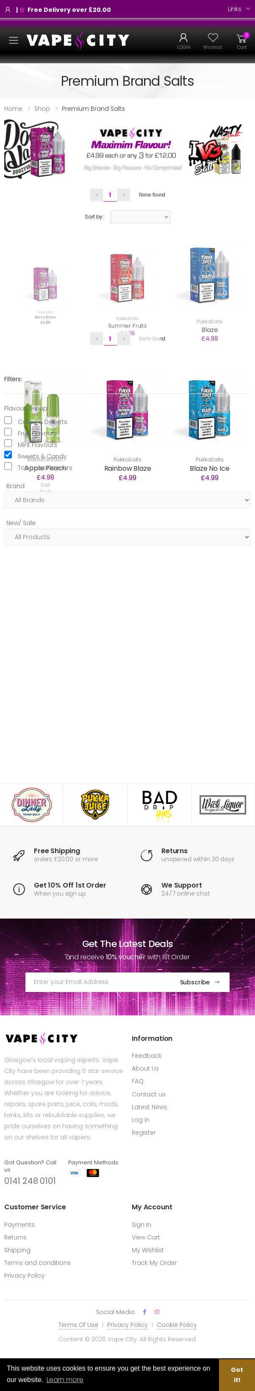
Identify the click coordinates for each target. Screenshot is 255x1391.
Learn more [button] (65, 1380)
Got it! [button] (237, 1375)
